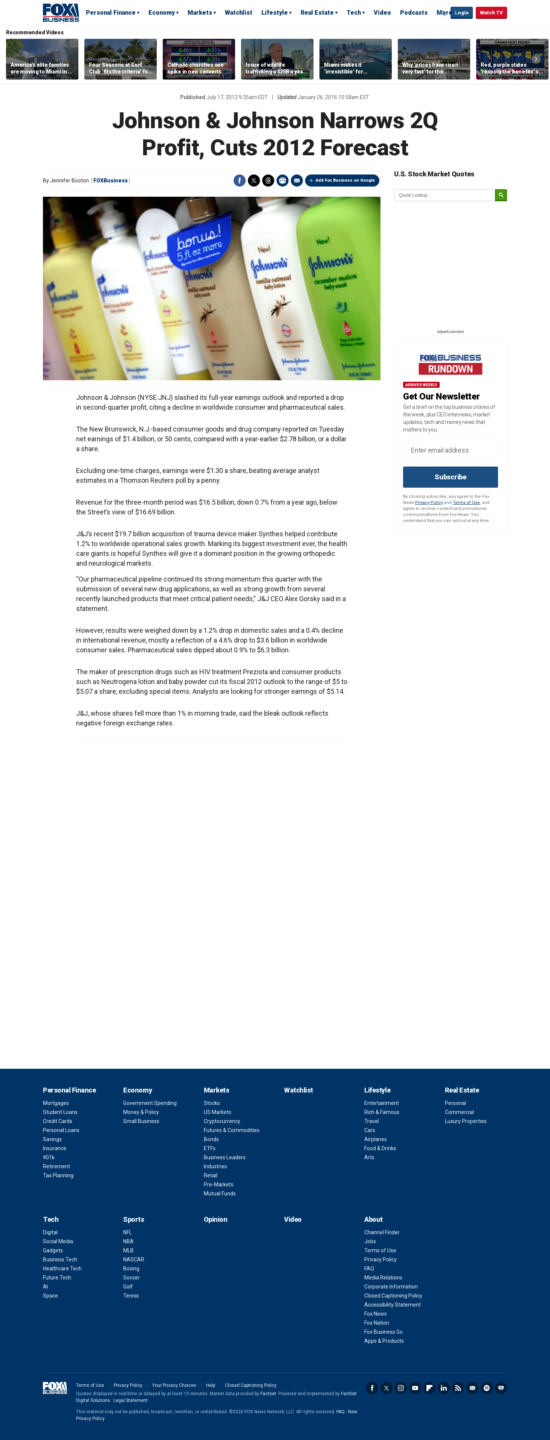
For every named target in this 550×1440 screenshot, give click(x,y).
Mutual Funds (220, 1194)
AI (45, 1287)
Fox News (375, 1314)
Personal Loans (61, 1130)
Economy (161, 12)
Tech (354, 12)
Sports (133, 1219)
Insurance (54, 1148)
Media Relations (383, 1278)
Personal (455, 1103)
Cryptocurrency (222, 1121)
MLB (128, 1250)
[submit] (501, 195)
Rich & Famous (381, 1112)
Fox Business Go (383, 1332)
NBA (128, 1241)
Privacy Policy (429, 502)
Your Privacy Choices (174, 1385)
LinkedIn (444, 1388)
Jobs (370, 1241)
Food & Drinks (380, 1148)
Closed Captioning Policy (393, 1296)
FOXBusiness (110, 181)
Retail (210, 1175)
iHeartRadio (501, 1388)
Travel (371, 1121)
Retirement (56, 1166)
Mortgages (56, 1103)
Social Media (58, 1241)
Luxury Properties (466, 1121)
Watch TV (491, 12)
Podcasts (414, 12)
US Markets (217, 1112)
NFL (127, 1232)
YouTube (415, 1388)
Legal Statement (130, 1400)
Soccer (131, 1278)
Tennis (131, 1296)
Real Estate (317, 12)
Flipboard (429, 1388)
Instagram (401, 1388)
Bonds (211, 1139)
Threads (268, 180)
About (373, 1219)
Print (283, 180)
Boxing (131, 1269)
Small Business (141, 1121)
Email (297, 180)
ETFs (209, 1148)
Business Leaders (225, 1157)
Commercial (459, 1112)
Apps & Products (384, 1341)
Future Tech (57, 1278)
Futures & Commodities (232, 1130)
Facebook (240, 180)
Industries (215, 1166)
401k (49, 1157)
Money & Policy (141, 1112)
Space (50, 1296)
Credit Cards (57, 1121)
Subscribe (450, 477)
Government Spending (150, 1103)
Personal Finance (111, 12)
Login (462, 12)
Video (382, 12)
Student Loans (60, 1112)
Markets (200, 12)
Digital (50, 1232)
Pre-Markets (219, 1184)
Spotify (487, 1388)
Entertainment (381, 1103)
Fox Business (61, 12)
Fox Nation (376, 1323)
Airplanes (375, 1139)
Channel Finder (382, 1232)
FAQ (369, 1269)
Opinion (216, 1219)
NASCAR (133, 1259)
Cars (369, 1130)
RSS (458, 1388)
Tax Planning (58, 1175)
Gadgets (53, 1250)
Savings (52, 1139)
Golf (128, 1287)
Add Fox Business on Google (345, 180)
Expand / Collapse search (443, 13)
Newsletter (472, 1388)
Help (210, 1385)
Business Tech (60, 1259)
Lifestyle (274, 12)
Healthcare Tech (62, 1269)
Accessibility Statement (392, 1305)
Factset (268, 1393)
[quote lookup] (445, 195)
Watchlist (238, 12)
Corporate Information (391, 1287)
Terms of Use (466, 502)
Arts (369, 1157)
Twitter (254, 180)
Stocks (212, 1103)
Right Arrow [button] (536, 59)
